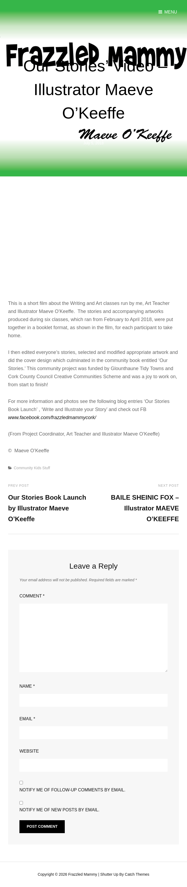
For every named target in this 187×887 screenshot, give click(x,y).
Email (27, 718)
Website (29, 751)
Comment (32, 595)
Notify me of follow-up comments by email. (72, 789)
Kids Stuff (42, 467)
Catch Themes (137, 874)
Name (27, 686)
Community (23, 467)
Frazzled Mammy (82, 874)
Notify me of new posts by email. (59, 809)
